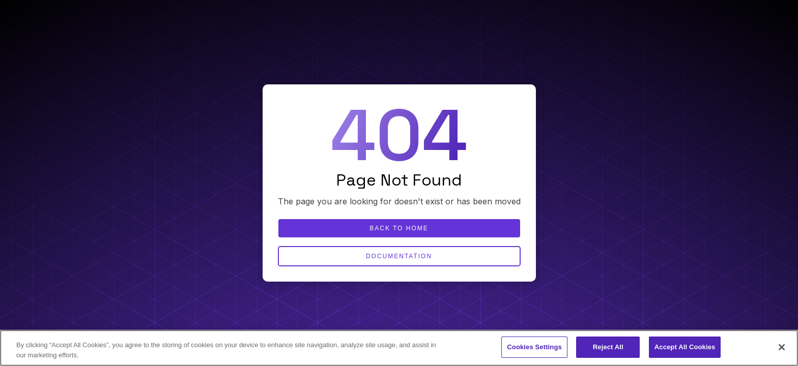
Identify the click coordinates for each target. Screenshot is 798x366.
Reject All (608, 347)
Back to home (399, 228)
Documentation (399, 256)
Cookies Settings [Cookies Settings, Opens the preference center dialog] (534, 347)
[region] (399, 348)
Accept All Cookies (685, 347)
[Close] (782, 347)
